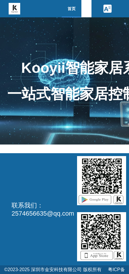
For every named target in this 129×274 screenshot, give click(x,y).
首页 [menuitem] (72, 8)
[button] (107, 8)
